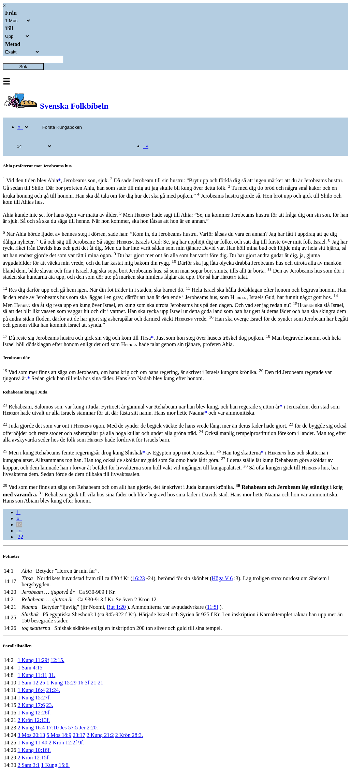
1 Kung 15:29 (61, 682)
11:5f (212, 607)
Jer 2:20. (88, 727)
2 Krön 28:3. (129, 735)
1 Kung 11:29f (33, 660)
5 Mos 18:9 (58, 735)
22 (19, 537)
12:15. (57, 660)
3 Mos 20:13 (31, 735)
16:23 (138, 578)
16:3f (83, 682)
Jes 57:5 (69, 727)
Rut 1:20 (116, 607)
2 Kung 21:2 (100, 735)
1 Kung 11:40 (32, 742)
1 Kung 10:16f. (33, 750)
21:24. (53, 690)
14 (19, 524)
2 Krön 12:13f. (33, 720)
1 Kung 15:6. (55, 765)
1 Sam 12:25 (31, 682)
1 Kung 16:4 (31, 690)
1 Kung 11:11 (32, 675)
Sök (23, 66)
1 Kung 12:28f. (33, 712)
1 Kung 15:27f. (33, 697)
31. (51, 675)
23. (49, 705)
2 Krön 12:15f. (33, 757)
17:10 (52, 727)
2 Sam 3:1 (28, 765)
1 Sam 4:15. (30, 667)
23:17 (79, 735)
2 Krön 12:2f (63, 742)
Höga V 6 (222, 578)
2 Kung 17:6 (31, 705)
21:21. (97, 682)
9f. (81, 742)
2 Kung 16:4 (31, 727)
